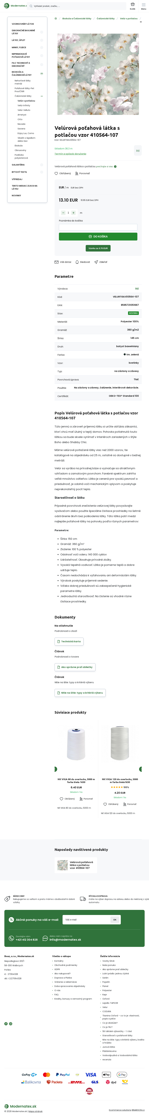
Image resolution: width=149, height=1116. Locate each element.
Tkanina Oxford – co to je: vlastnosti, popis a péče (120, 1017)
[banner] (13, 6)
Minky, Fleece (19, 47)
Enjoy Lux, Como (26, 133)
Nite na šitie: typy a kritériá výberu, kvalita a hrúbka (123, 1041)
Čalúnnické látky (106, 18)
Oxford (105, 998)
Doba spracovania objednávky (69, 986)
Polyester (107, 990)
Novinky (16, 195)
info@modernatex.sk (65, 940)
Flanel (105, 986)
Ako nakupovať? (62, 973)
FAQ (56, 994)
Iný (138, 150)
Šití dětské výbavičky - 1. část (117, 1031)
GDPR (57, 969)
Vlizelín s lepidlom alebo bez (26, 139)
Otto (20, 119)
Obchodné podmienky (65, 965)
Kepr (104, 994)
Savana (21, 128)
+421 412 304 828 (27, 940)
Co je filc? (107, 1027)
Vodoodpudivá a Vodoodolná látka (119, 1055)
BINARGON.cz (138, 1110)
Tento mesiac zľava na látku (24, 187)
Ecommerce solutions (120, 1110)
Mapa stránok (35, 1111)
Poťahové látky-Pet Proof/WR (24, 90)
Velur (105, 1007)
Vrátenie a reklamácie (65, 982)
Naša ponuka (109, 965)
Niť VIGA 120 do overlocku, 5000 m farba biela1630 (120, 781)
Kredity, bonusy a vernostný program (73, 998)
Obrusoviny (20, 150)
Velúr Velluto (24, 110)
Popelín (106, 982)
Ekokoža (19, 145)
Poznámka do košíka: (71, 220)
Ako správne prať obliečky (115, 969)
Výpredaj (17, 179)
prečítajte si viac (104, 166)
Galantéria (18, 164)
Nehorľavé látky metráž (23, 82)
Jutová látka (108, 1047)
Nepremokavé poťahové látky (21, 55)
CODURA (106, 1011)
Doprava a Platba (63, 977)
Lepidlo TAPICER (110, 1003)
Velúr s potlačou (129, 18)
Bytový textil (19, 172)
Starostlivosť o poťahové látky (117, 1035)
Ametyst (22, 114)
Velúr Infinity (24, 105)
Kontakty (58, 960)
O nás (57, 990)
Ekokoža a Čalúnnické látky (76, 18)
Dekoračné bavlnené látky (23, 32)
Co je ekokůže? (110, 1022)
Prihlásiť (114, 919)
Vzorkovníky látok (23, 23)
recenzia (106, 1059)
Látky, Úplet (18, 40)
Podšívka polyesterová (21, 156)
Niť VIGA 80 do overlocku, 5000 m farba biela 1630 (76, 781)
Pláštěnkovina (109, 1051)
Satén (105, 977)
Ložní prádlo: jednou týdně (115, 973)
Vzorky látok (108, 960)
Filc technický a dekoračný (21, 64)
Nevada (21, 124)
